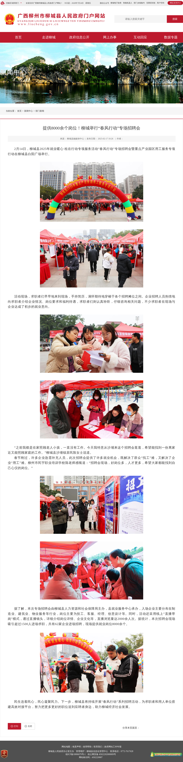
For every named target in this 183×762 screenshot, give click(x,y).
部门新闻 (40, 111)
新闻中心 (13, 72)
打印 (14, 726)
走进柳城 (49, 37)
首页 (18, 37)
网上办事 (110, 37)
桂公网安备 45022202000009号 (102, 754)
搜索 (174, 19)
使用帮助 (87, 747)
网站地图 (66, 747)
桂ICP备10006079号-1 (76, 754)
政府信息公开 (79, 37)
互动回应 (140, 37)
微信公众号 (104, 3)
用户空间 (160, 3)
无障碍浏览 (150, 3)
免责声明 (76, 747)
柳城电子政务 (116, 3)
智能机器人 (127, 3)
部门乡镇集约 (139, 3)
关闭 (28, 726)
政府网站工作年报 (112, 747)
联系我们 (98, 747)
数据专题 (171, 37)
